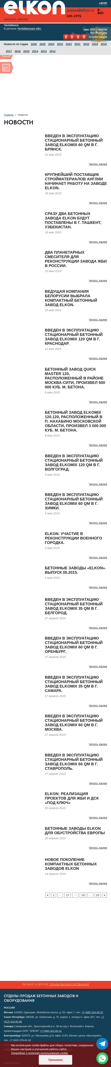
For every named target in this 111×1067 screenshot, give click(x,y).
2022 (69, 44)
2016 (18, 51)
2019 (95, 44)
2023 (60, 44)
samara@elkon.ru (80, 10)
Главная (8, 115)
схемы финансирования (69, 984)
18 (75, 895)
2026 (34, 44)
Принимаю (55, 1059)
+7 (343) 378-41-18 (20, 1040)
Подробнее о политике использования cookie (39, 1053)
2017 (9, 51)
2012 (52, 51)
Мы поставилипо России (95, 31)
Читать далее (98, 164)
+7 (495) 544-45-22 (92, 1012)
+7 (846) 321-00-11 (51, 1030)
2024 (51, 44)
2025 (42, 44)
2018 (104, 44)
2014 (35, 51)
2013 (44, 51)
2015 (26, 51)
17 (67, 895)
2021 (78, 44)
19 (83, 895)
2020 (86, 44)
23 (97, 895)
